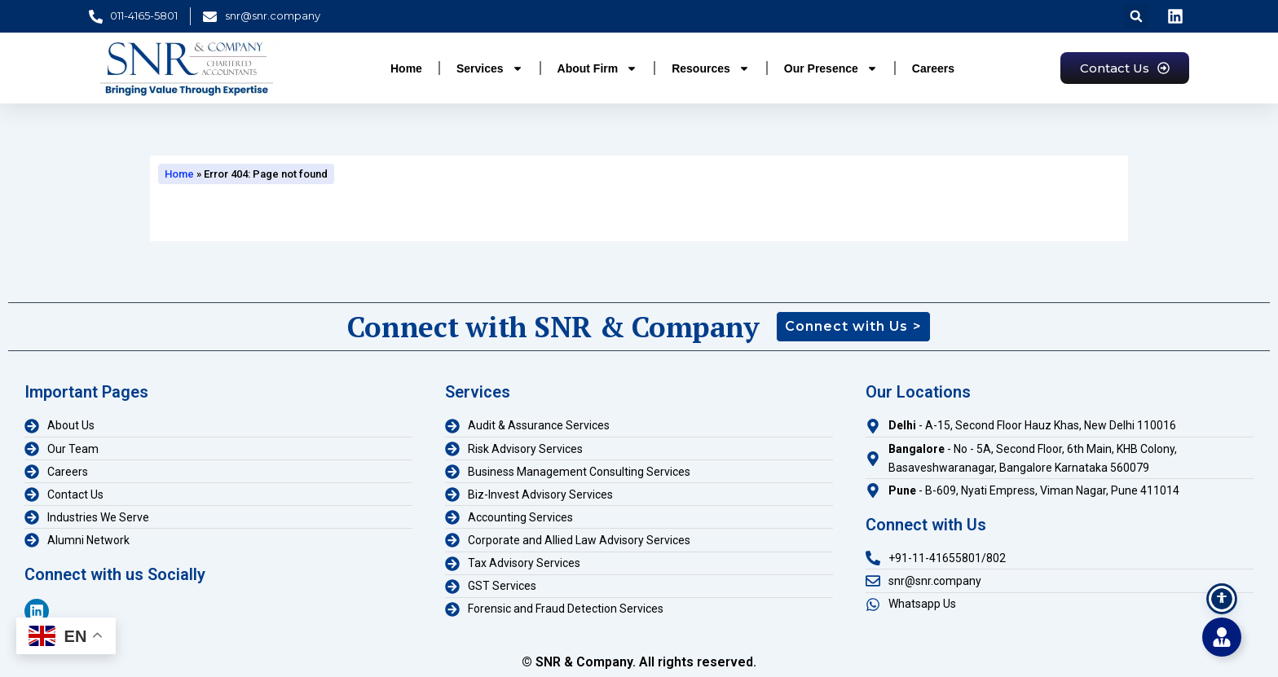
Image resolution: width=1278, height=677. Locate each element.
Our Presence (831, 68)
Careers (933, 68)
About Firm (597, 68)
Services (489, 68)
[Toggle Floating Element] (1221, 637)
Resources (711, 68)
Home (406, 68)
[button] (1136, 16)
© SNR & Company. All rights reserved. (639, 662)
